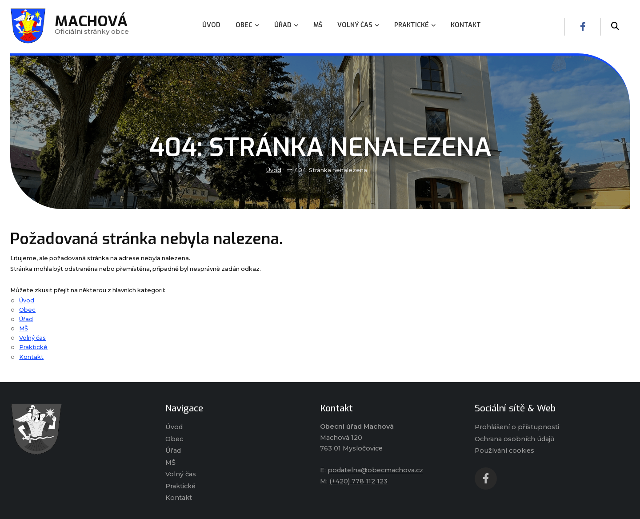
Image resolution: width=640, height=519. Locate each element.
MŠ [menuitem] (317, 25)
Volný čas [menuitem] (358, 25)
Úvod (273, 170)
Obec (27, 309)
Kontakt (31, 357)
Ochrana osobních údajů (515, 439)
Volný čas (32, 337)
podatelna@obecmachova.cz (375, 470)
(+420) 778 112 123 (358, 481)
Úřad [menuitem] (286, 25)
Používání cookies (504, 451)
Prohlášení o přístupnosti (517, 427)
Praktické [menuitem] (415, 25)
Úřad (26, 319)
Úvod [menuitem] (211, 25)
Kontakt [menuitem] (466, 25)
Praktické (33, 347)
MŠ (23, 328)
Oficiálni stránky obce (92, 26)
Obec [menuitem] (247, 25)
